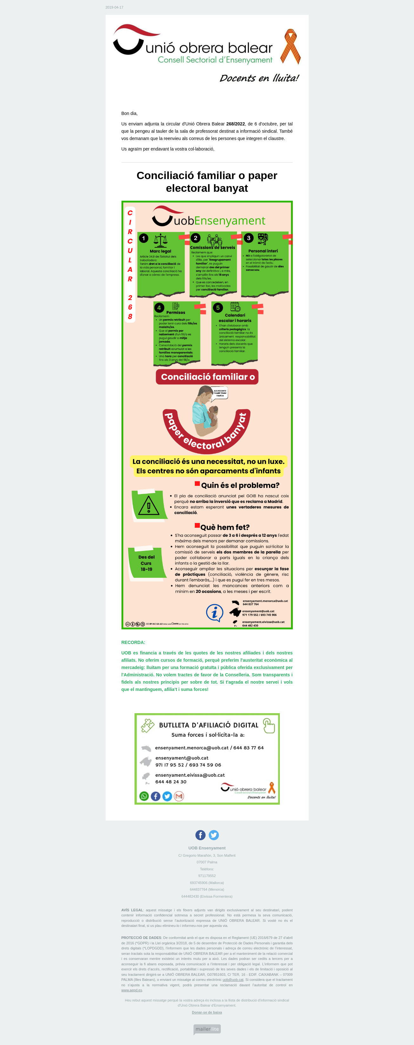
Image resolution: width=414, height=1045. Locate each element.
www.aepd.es (132, 990)
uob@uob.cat (233, 979)
